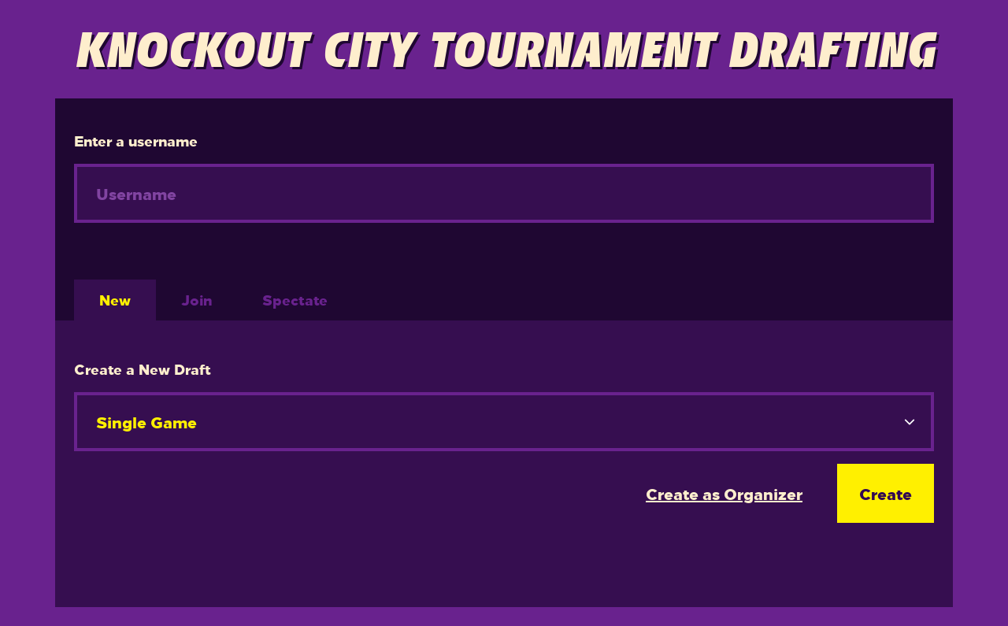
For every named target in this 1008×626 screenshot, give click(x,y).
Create (885, 493)
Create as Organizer (724, 493)
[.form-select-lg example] (504, 421)
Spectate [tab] (295, 299)
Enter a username (136, 140)
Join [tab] (196, 299)
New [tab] (115, 299)
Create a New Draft (142, 369)
